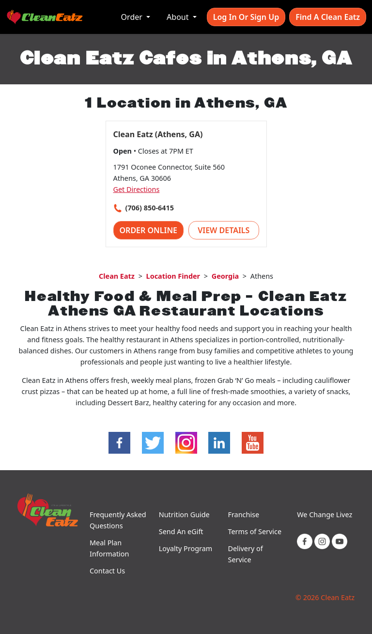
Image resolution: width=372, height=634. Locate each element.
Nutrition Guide (184, 514)
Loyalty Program (185, 548)
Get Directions (136, 189)
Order (132, 17)
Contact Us (107, 570)
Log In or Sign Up (246, 17)
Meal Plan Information (109, 548)
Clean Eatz (117, 276)
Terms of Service (255, 531)
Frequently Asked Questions (118, 520)
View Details (223, 230)
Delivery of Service (245, 554)
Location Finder (173, 276)
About (179, 17)
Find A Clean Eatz (327, 17)
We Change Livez (324, 514)
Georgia (225, 276)
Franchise (244, 514)
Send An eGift (181, 531)
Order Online (149, 230)
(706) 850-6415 (149, 207)
